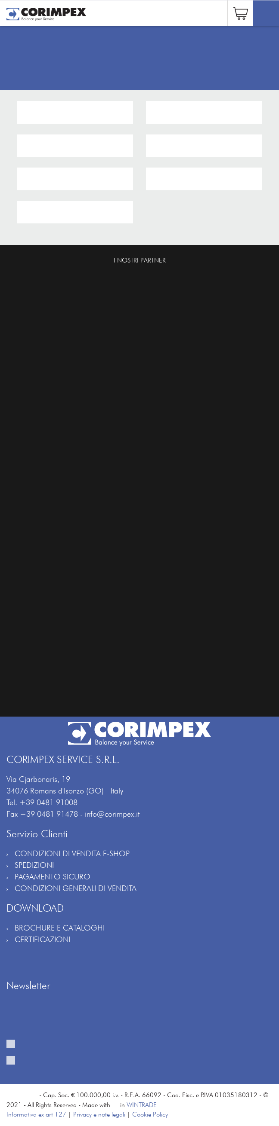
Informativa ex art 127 (36, 1114)
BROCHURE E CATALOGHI (60, 927)
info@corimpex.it (112, 813)
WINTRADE (142, 1105)
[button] (240, 12)
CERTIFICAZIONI (42, 939)
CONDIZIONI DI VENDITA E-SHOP (72, 853)
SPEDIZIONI (34, 865)
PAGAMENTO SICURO (52, 876)
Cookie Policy (150, 1114)
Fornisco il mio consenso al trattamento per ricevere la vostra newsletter (143, 1048)
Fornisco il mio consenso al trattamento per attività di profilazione (131, 1064)
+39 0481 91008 (48, 802)
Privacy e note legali (99, 1114)
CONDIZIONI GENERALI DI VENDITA (75, 888)
